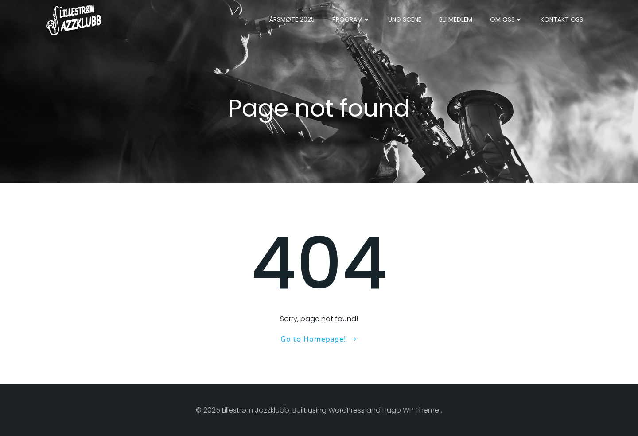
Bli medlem (455, 19)
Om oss (506, 19)
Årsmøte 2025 (292, 19)
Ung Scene (404, 19)
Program (351, 19)
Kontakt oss (562, 19)
